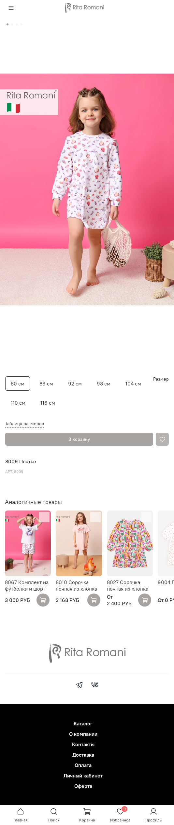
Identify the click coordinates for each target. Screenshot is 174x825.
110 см (18, 402)
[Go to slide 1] (7, 24)
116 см (47, 402)
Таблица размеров (24, 423)
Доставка (83, 754)
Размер (161, 379)
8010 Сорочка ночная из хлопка (76, 585)
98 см (103, 383)
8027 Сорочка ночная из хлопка (127, 585)
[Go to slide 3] (17, 24)
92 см (75, 383)
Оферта (83, 786)
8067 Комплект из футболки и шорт (27, 585)
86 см (46, 383)
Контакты (83, 744)
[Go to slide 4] (21, 24)
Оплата (83, 765)
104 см (133, 383)
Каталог (83, 723)
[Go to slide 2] (12, 24)
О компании (83, 734)
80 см (17, 383)
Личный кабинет (83, 775)
